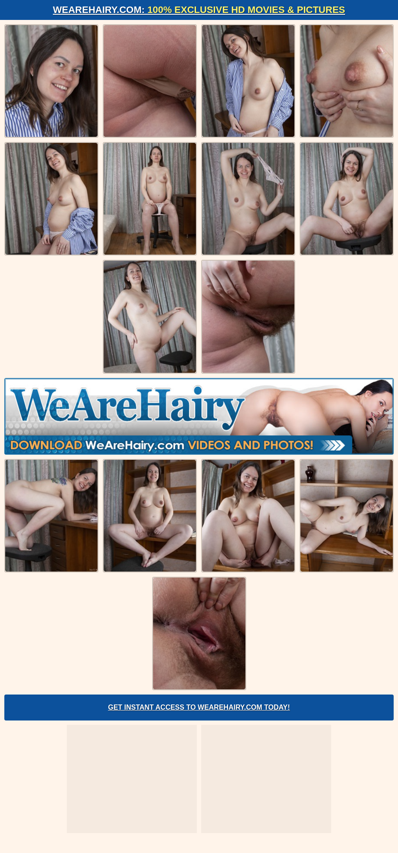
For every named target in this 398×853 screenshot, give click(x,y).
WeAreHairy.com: (199, 9)
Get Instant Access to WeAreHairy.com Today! (199, 707)
